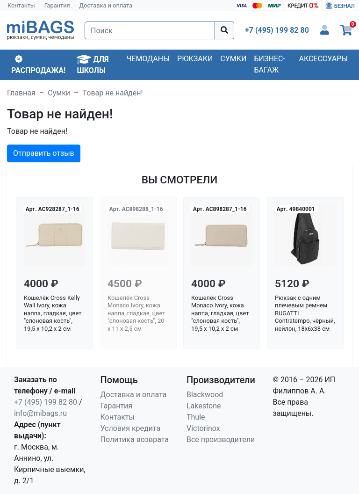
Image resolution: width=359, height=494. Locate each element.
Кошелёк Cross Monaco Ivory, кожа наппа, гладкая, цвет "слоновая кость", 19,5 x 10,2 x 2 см (220, 313)
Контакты (21, 5)
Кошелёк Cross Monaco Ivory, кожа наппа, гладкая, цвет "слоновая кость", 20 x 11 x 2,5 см (136, 313)
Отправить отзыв (43, 153)
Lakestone (204, 405)
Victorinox (203, 428)
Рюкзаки (195, 58)
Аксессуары (323, 58)
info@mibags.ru (40, 413)
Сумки (233, 58)
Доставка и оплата (106, 5)
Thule (196, 417)
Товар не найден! (113, 92)
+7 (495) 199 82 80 (45, 402)
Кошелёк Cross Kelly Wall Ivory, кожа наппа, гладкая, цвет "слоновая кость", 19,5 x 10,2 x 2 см (52, 313)
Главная (21, 92)
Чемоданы (148, 58)
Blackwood (205, 394)
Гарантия (57, 5)
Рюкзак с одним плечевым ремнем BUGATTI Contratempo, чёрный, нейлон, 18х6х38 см (305, 313)
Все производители (221, 439)
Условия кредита (131, 428)
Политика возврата (135, 439)
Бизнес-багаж (269, 64)
